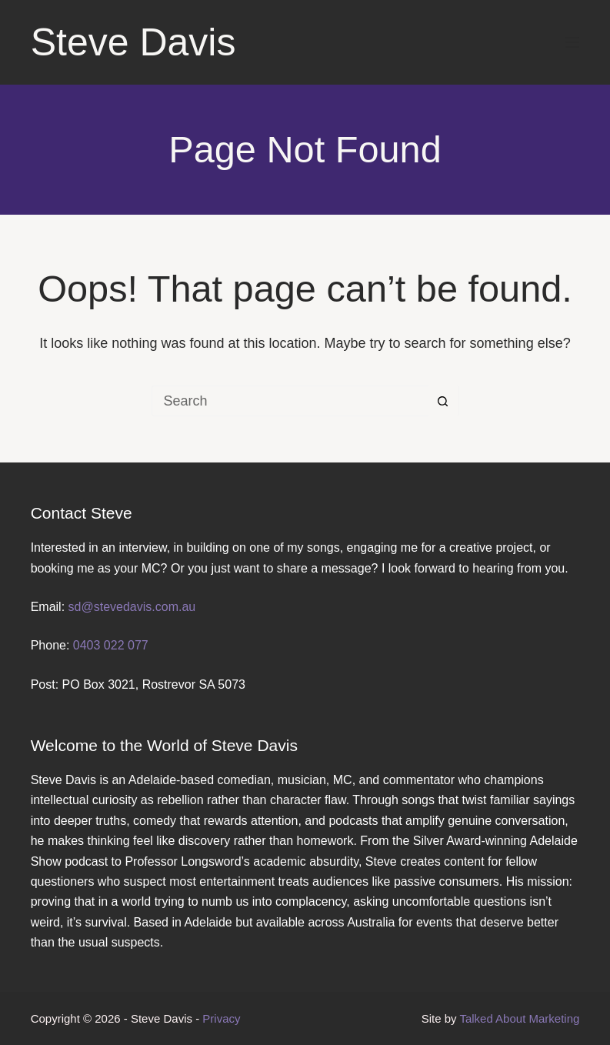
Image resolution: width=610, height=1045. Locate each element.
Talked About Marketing (519, 1018)
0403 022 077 (110, 645)
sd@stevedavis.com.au (132, 606)
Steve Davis (133, 42)
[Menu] (572, 42)
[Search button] (443, 401)
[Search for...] (290, 401)
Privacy (221, 1018)
